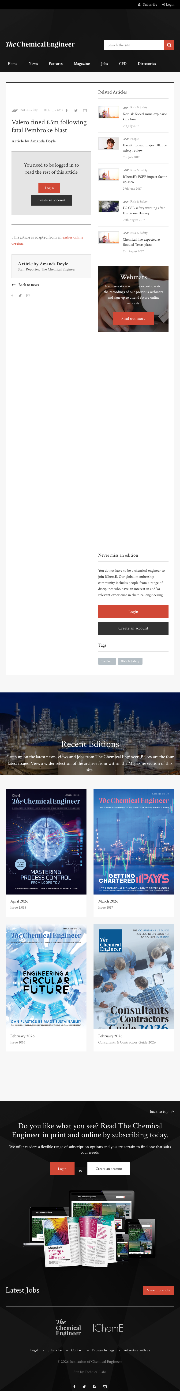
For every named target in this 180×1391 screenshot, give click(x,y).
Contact (76, 1345)
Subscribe (147, 4)
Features (45, 63)
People (134, 136)
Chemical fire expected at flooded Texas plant (141, 239)
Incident (107, 659)
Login (168, 4)
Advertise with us (138, 1345)
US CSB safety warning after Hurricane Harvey (144, 208)
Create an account (51, 196)
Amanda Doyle (55, 260)
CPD (100, 63)
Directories (120, 63)
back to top (159, 1109)
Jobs (85, 63)
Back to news (29, 281)
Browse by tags (103, 1345)
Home (10, 63)
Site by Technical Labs (90, 1366)
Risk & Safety (29, 108)
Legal (32, 1345)
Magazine (67, 63)
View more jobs (157, 1286)
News (27, 63)
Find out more (133, 316)
